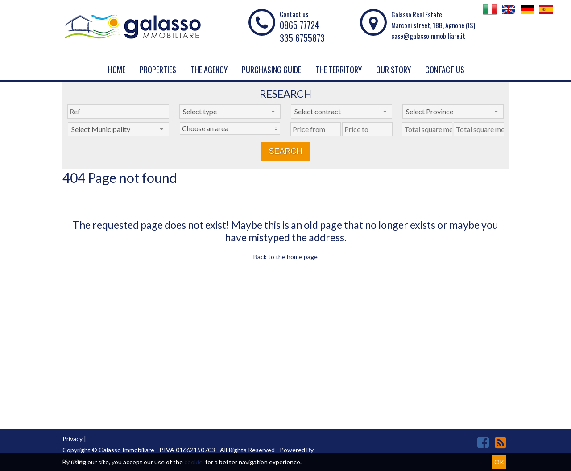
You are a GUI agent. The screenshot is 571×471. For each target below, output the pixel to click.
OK (499, 462)
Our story (393, 69)
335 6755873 (302, 38)
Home (116, 69)
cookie (193, 462)
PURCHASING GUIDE (271, 69)
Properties (158, 69)
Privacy (72, 438)
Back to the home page (285, 256)
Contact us (444, 69)
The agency (209, 69)
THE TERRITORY (338, 69)
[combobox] (230, 111)
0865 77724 (299, 25)
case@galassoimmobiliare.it (428, 36)
